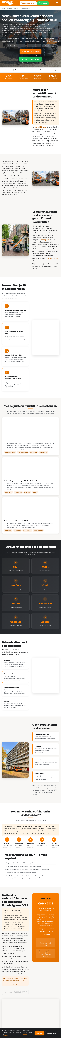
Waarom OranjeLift (10, 70)
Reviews (48, 70)
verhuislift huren (41, 127)
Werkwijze (39, 70)
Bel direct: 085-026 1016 (30, 51)
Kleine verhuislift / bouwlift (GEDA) (16, 521)
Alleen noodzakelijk (52, 1033)
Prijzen (31, 70)
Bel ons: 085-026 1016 (28, 3)
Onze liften (23, 70)
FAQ (55, 70)
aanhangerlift (44, 240)
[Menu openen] (57, 3)
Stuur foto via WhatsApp (30, 59)
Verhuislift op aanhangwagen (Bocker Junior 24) (20, 481)
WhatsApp (43, 3)
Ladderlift (7, 441)
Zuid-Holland (9, 8)
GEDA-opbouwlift (52, 258)
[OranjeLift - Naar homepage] (7, 3)
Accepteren (39, 1033)
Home (3, 8)
